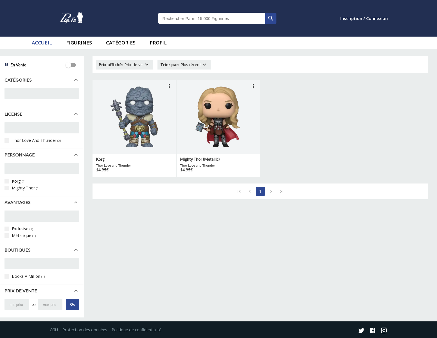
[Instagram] (383, 331)
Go (72, 304)
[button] (42, 80)
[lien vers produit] (134, 117)
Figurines (79, 42)
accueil (42, 42)
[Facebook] (372, 331)
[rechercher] (270, 18)
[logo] (71, 18)
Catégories (121, 42)
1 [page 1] (260, 191)
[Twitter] (361, 331)
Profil (158, 42)
